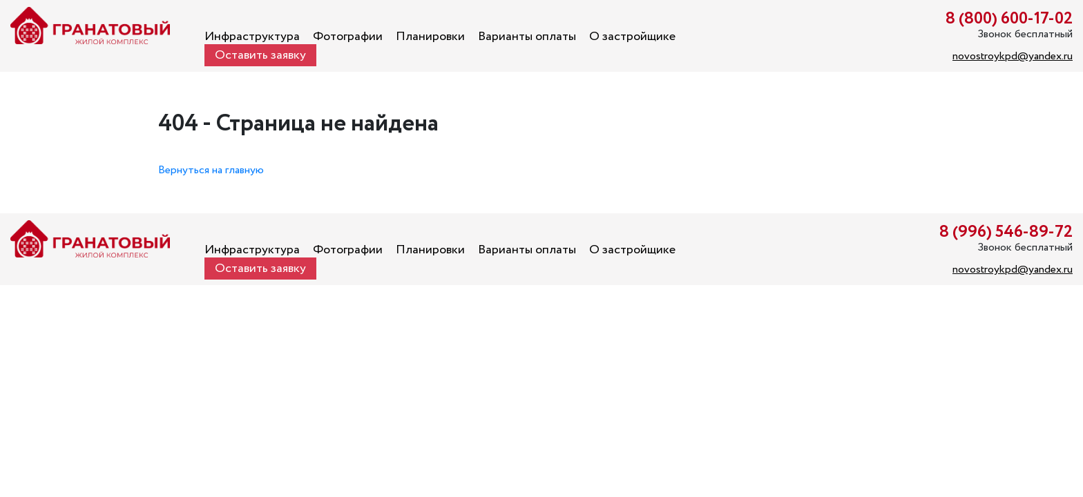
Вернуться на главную (211, 170)
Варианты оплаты (527, 37)
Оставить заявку (260, 55)
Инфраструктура (252, 37)
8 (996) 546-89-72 (1006, 232)
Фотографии (348, 37)
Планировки (430, 37)
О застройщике (632, 37)
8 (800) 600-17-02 (1009, 19)
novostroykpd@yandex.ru (1012, 56)
